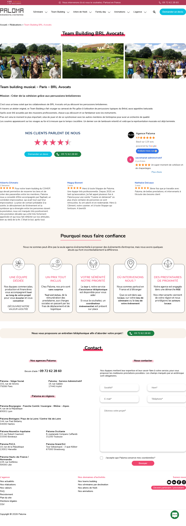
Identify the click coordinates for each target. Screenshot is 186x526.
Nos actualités (7, 481)
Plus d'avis (156, 172)
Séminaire (38, 12)
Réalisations (16, 24)
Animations (119, 12)
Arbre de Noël (80, 12)
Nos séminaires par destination (93, 484)
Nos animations (85, 491)
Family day (100, 12)
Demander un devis (172, 11)
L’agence (137, 12)
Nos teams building (87, 481)
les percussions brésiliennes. (93, 104)
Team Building (58, 12)
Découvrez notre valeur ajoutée (18, 308)
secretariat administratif (148, 157)
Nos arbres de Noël (87, 488)
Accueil (3, 24)
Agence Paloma (145, 133)
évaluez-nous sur (147, 150)
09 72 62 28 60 (170, 2)
